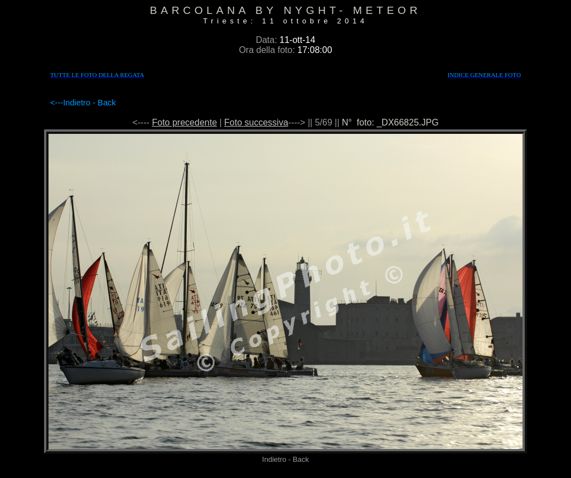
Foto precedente (184, 122)
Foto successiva (256, 122)
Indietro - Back (89, 102)
